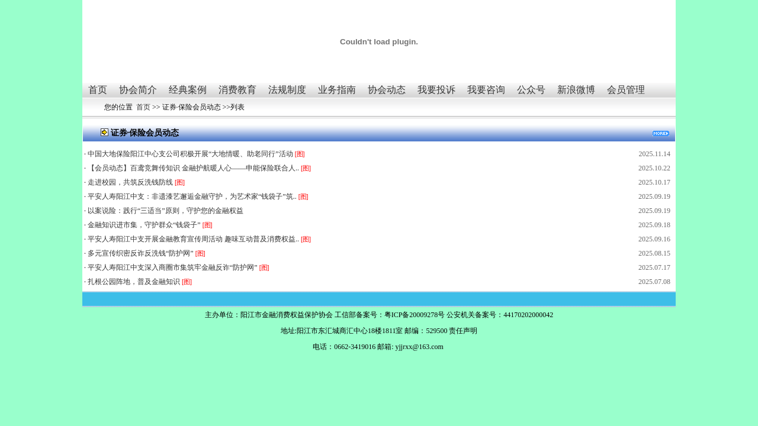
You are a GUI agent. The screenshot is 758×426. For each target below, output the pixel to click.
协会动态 (387, 90)
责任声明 (463, 331)
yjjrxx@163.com (419, 347)
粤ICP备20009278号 (414, 315)
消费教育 (237, 90)
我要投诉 (436, 90)
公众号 (531, 90)
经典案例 (188, 90)
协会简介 (138, 90)
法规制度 (287, 90)
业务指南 (337, 90)
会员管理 (626, 90)
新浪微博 (576, 90)
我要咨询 (486, 90)
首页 (97, 90)
